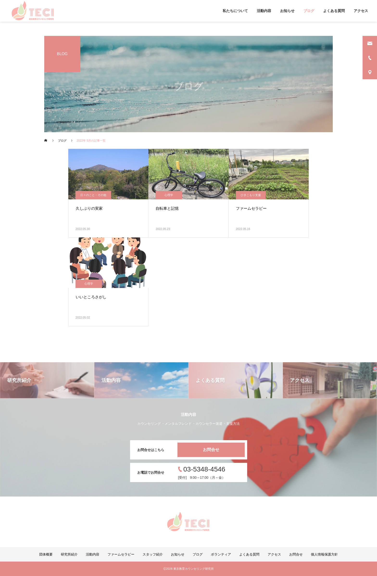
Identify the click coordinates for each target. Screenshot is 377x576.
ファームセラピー (120, 554)
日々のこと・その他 (93, 195)
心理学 (168, 195)
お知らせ (287, 11)
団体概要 (46, 554)
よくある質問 (334, 11)
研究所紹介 (69, 554)
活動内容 (264, 11)
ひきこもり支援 (251, 195)
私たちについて (235, 11)
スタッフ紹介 (153, 554)
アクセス (361, 11)
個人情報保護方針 (324, 554)
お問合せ (211, 449)
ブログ (308, 11)
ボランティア (221, 554)
